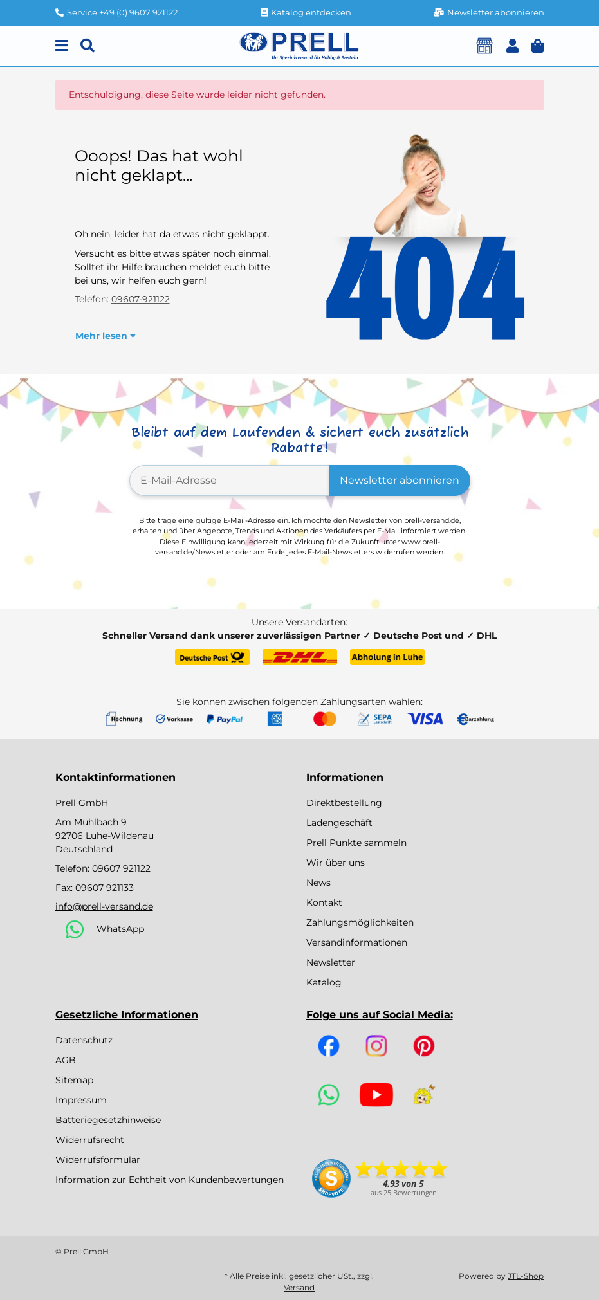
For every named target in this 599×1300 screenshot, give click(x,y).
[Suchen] (87, 46)
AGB (65, 1060)
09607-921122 (140, 299)
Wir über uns (335, 862)
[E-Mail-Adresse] (229, 480)
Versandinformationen (356, 942)
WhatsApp (120, 929)
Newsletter (330, 962)
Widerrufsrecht (89, 1140)
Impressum (81, 1100)
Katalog (324, 982)
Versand (299, 1287)
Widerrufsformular (97, 1160)
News (318, 882)
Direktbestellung (344, 803)
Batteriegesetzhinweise (108, 1120)
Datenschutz (84, 1040)
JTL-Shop (526, 1276)
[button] (512, 46)
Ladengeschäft (339, 823)
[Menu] (61, 46)
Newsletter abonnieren (399, 480)
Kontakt (324, 902)
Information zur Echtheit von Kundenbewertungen (169, 1180)
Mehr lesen (105, 336)
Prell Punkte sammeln (356, 842)
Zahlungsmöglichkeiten (360, 922)
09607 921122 (121, 868)
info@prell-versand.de (104, 906)
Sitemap (74, 1080)
